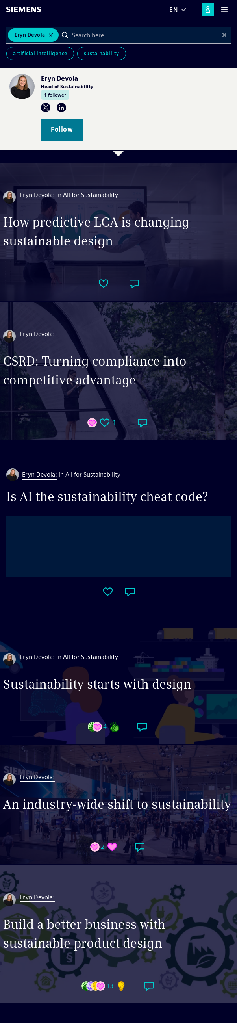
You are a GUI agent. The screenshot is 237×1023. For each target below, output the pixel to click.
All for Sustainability (90, 195)
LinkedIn (61, 107)
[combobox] (144, 35)
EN (173, 9)
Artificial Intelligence (40, 53)
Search (65, 35)
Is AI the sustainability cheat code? (107, 496)
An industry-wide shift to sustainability (117, 804)
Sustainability (101, 53)
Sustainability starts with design (97, 684)
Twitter (45, 107)
